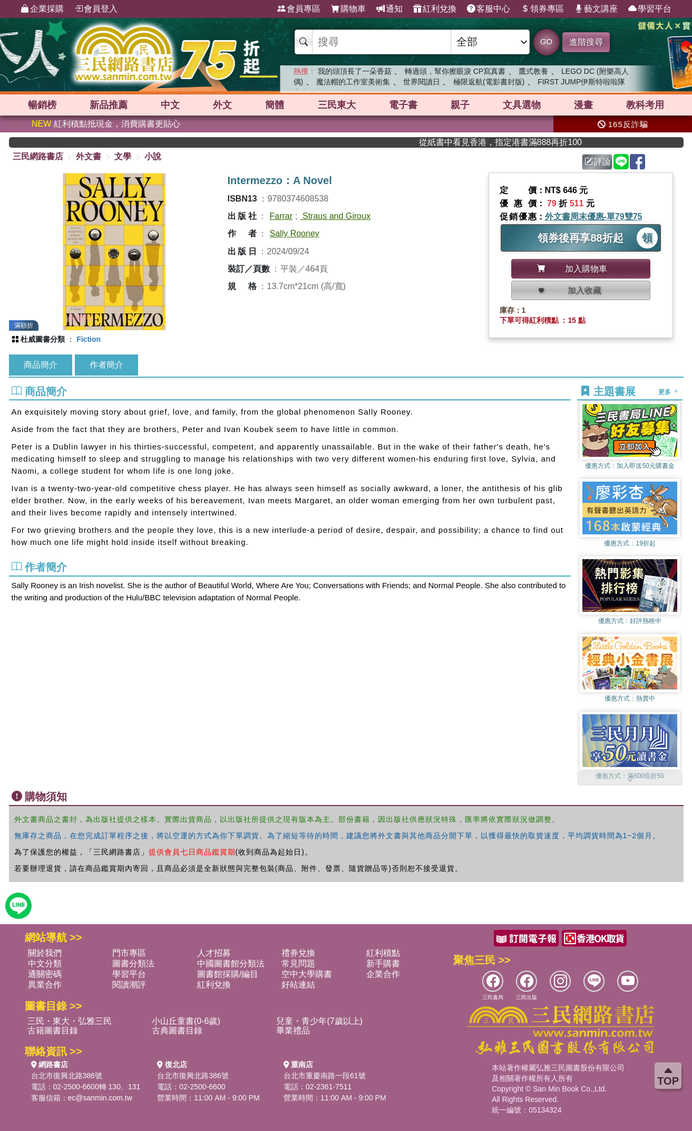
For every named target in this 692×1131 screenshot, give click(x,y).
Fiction (88, 339)
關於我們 (45, 952)
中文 (170, 105)
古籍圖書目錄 (52, 1030)
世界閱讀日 (421, 82)
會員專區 (298, 9)
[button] (630, 780)
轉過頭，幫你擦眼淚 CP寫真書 (455, 71)
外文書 (88, 156)
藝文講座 (596, 9)
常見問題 (298, 963)
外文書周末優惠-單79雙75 (593, 216)
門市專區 (129, 952)
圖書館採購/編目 (227, 974)
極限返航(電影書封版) (488, 82)
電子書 (403, 105)
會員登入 (96, 9)
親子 (460, 105)
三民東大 (337, 105)
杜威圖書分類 (43, 339)
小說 (152, 156)
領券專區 (542, 9)
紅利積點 (383, 952)
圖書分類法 (133, 963)
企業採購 (42, 9)
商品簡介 (40, 364)
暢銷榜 (42, 105)
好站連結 (298, 984)
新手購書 (383, 963)
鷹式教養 (533, 71)
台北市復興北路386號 (66, 1075)
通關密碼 (45, 974)
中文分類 (45, 963)
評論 (597, 161)
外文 (222, 105)
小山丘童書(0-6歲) (186, 1021)
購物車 (348, 9)
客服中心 (488, 9)
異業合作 (45, 984)
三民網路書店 (38, 156)
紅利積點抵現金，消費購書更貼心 (106, 123)
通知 (389, 9)
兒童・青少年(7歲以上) (319, 1021)
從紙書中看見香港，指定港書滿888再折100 (521, 142)
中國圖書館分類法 (231, 963)
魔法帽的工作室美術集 (353, 82)
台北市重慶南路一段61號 (325, 1075)
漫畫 (583, 105)
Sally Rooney (294, 233)
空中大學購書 (306, 974)
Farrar (281, 216)
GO (546, 41)
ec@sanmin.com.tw (100, 1098)
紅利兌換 (434, 9)
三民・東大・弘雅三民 (69, 1021)
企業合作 (383, 974)
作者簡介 (106, 364)
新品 (109, 105)
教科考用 (645, 105)
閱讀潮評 (129, 984)
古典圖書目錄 (177, 1030)
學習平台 (649, 9)
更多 (668, 392)
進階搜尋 (586, 41)
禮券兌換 (298, 952)
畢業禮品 (293, 1030)
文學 (122, 156)
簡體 (274, 105)
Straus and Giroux (335, 216)
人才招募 (214, 952)
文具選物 (522, 105)
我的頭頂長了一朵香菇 (355, 71)
